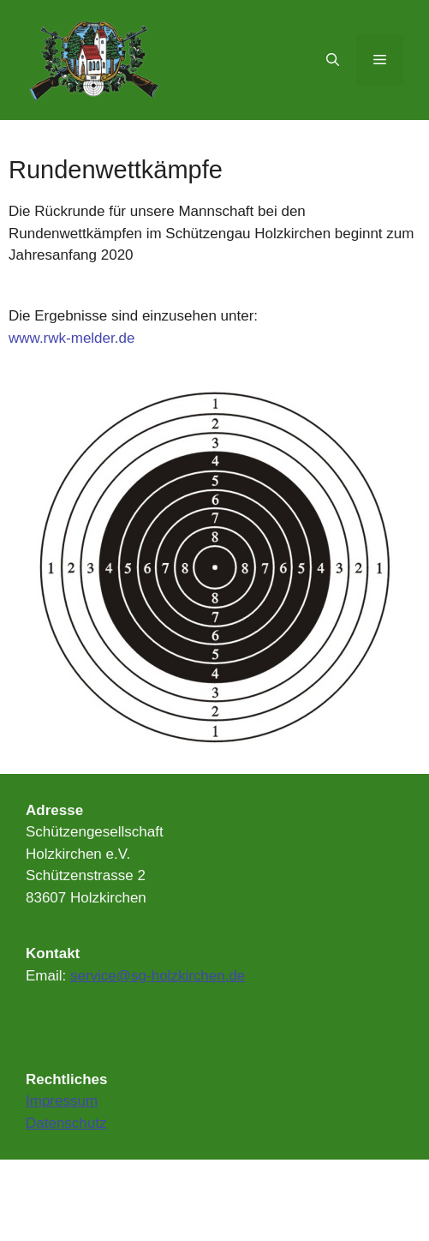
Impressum (62, 1101)
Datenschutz (66, 1123)
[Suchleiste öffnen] (332, 60)
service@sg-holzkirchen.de (157, 976)
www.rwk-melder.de (71, 338)
